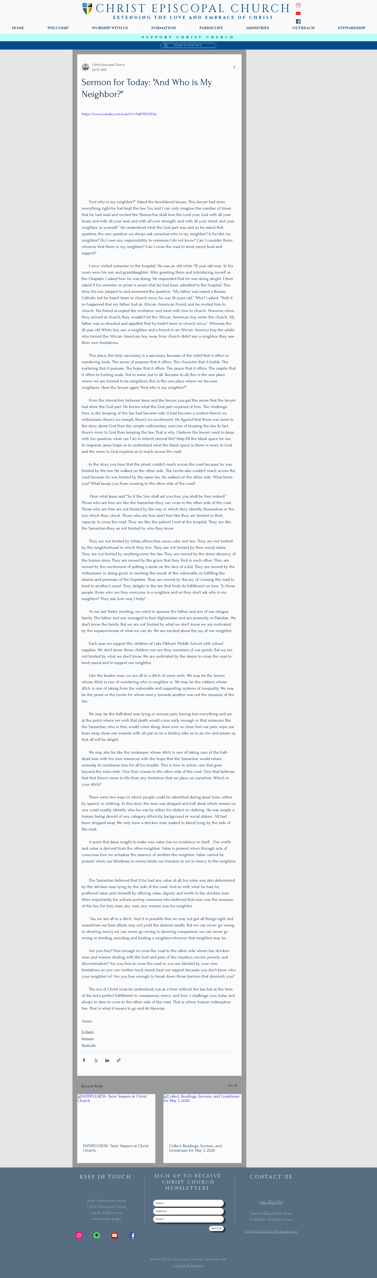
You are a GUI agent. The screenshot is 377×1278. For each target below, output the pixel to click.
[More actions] (234, 67)
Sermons (88, 1038)
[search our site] (187, 45)
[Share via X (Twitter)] (95, 1060)
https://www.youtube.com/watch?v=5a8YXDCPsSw (119, 114)
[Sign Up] (216, 1228)
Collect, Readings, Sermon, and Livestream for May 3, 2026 (195, 1148)
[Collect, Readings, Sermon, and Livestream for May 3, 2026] (202, 1116)
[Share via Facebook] (84, 1060)
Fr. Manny (88, 1032)
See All (232, 1085)
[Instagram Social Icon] (79, 1235)
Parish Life (89, 1045)
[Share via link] (119, 1060)
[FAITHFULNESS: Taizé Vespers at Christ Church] (116, 1116)
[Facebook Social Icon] (132, 1235)
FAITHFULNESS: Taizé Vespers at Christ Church (115, 1148)
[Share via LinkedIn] (107, 1060)
